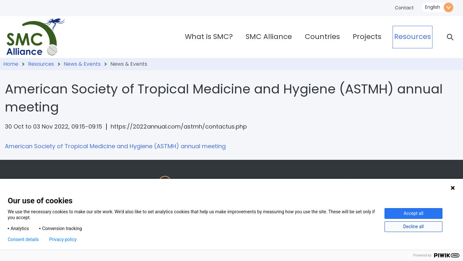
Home (10, 64)
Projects (367, 37)
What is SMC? (209, 37)
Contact (404, 8)
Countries (322, 37)
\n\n (437, 7)
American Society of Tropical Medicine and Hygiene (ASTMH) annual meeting (115, 146)
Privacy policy (63, 239)
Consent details (23, 239)
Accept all (413, 213)
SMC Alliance (269, 37)
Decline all (413, 226)
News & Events (82, 64)
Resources (412, 37)
